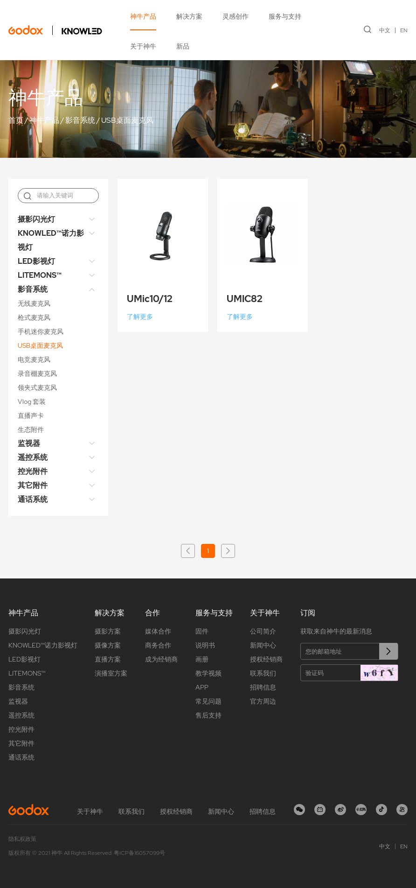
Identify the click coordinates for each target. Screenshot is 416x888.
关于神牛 (143, 46)
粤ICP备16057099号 (139, 853)
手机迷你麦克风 (40, 331)
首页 (15, 120)
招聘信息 (263, 687)
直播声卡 (31, 415)
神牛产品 (143, 16)
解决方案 (189, 16)
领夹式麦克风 (37, 387)
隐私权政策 (22, 839)
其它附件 (33, 485)
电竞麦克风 (34, 359)
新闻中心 (263, 645)
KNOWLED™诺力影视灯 (51, 240)
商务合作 (158, 645)
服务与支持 (285, 16)
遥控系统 (33, 457)
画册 (201, 659)
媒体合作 (158, 631)
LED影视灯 (36, 261)
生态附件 (31, 429)
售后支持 (208, 715)
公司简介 (263, 631)
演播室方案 (111, 673)
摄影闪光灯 (36, 219)
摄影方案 (108, 631)
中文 (384, 30)
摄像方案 (108, 645)
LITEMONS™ (40, 275)
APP (201, 687)
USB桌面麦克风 (127, 120)
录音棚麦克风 (37, 373)
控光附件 (33, 471)
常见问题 (208, 701)
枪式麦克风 (34, 317)
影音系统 (80, 120)
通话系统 (33, 499)
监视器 (29, 443)
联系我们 (263, 673)
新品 (182, 46)
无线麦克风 (34, 303)
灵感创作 (235, 16)
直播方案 (108, 659)
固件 (201, 631)
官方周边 (263, 701)
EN (404, 30)
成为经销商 (161, 659)
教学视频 (208, 673)
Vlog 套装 (32, 401)
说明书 (205, 645)
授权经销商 (266, 659)
